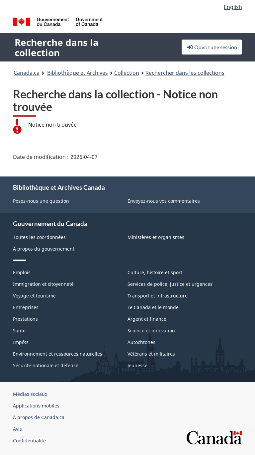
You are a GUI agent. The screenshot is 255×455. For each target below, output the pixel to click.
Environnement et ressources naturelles (57, 354)
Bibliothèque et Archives (77, 72)
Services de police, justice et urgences (170, 284)
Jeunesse (137, 365)
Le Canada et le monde (153, 307)
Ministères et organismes (156, 237)
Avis (17, 429)
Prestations (25, 319)
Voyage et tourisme (34, 295)
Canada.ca (27, 72)
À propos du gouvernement (43, 249)
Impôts (21, 342)
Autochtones (141, 342)
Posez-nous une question (41, 201)
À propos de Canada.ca (38, 417)
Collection (126, 72)
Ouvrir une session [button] (212, 47)
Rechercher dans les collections (184, 72)
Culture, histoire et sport (155, 272)
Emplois (22, 272)
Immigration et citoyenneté (43, 284)
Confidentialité (29, 440)
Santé (19, 330)
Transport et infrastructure (158, 295)
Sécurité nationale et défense (45, 365)
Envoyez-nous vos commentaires (164, 201)
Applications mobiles (36, 405)
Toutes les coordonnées (39, 237)
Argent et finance (147, 319)
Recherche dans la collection (57, 47)
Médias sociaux (30, 394)
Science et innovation (151, 330)
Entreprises (26, 307)
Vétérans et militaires (151, 354)
